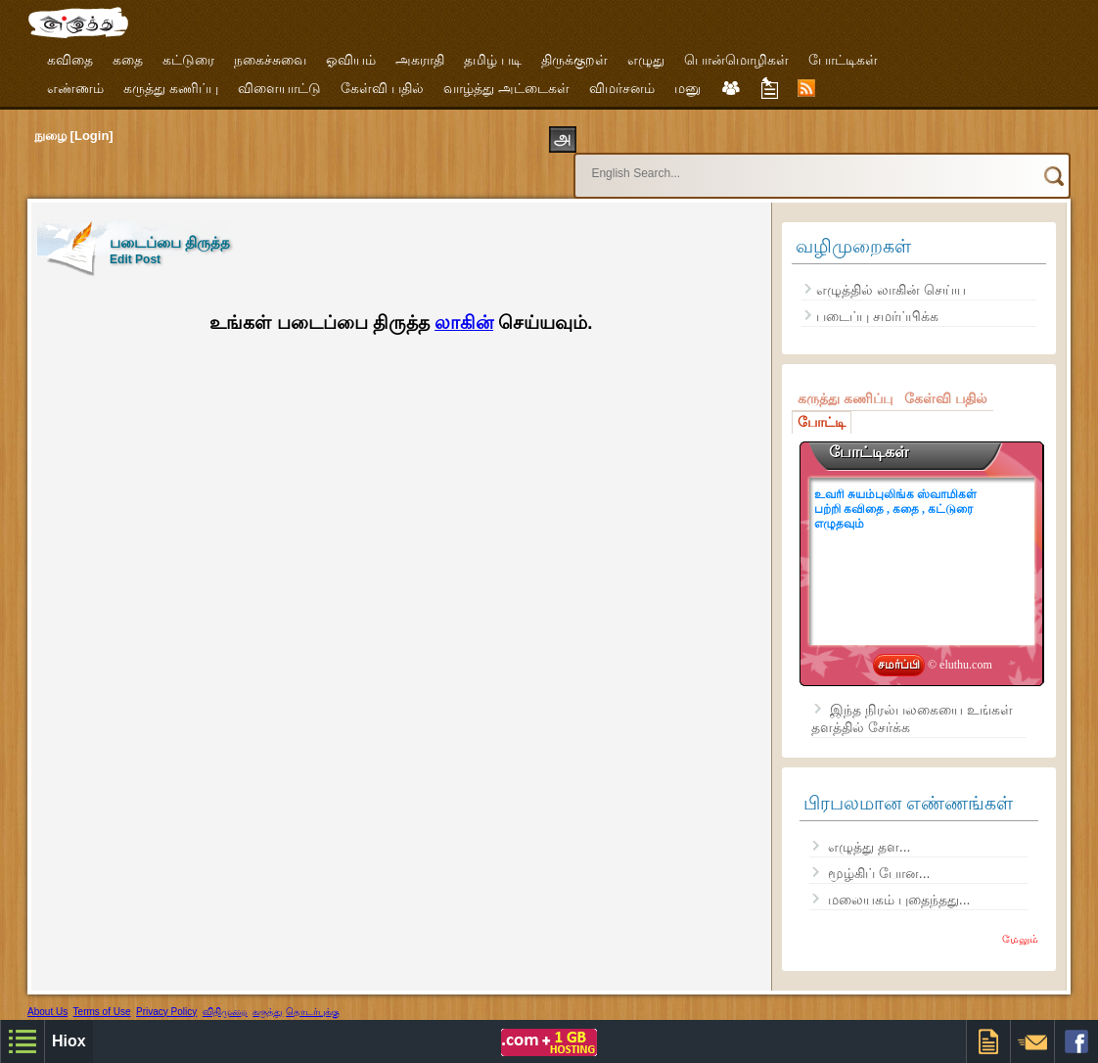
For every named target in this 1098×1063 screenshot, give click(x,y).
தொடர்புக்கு (313, 994)
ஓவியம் (351, 60)
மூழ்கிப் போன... (879, 855)
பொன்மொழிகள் (736, 60)
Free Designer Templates (281, 1009)
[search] (785, 164)
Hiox (116, 1009)
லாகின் (464, 305)
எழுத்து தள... (869, 829)
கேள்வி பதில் (382, 88)
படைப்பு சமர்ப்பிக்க (877, 298)
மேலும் (1020, 921)
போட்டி (822, 404)
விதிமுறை (225, 994)
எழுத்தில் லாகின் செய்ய (891, 272)
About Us (47, 994)
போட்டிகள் (843, 60)
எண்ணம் (75, 88)
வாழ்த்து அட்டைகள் (506, 88)
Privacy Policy (166, 994)
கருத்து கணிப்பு (170, 88)
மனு (687, 88)
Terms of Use (102, 994)
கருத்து (267, 994)
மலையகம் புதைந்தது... (899, 882)
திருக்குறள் (574, 60)
